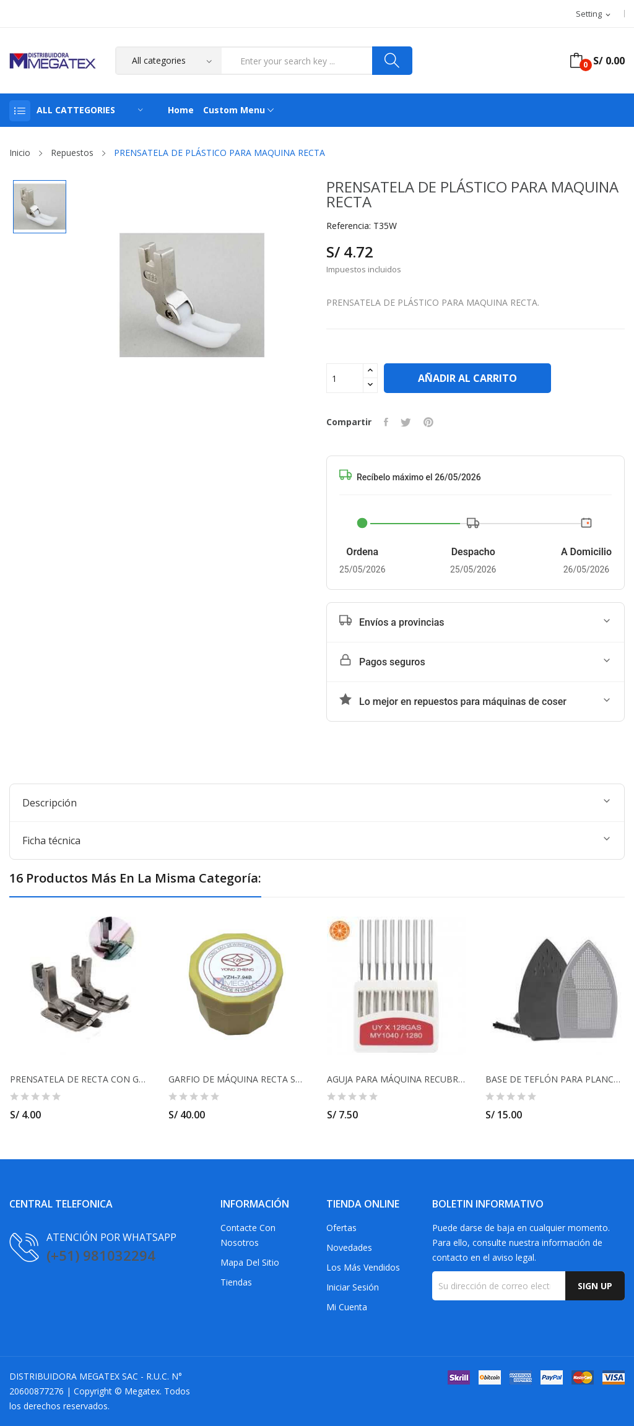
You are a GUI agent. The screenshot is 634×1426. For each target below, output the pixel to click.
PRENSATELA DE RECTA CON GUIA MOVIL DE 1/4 (79, 1079)
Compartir (386, 422)
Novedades (349, 1247)
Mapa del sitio (249, 1262)
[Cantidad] (344, 378)
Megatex (142, 1391)
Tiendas (236, 1282)
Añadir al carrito (467, 378)
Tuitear (405, 422)
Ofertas (341, 1228)
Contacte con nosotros (248, 1235)
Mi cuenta (346, 1307)
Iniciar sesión (352, 1287)
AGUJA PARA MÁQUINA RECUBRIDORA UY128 (396, 1079)
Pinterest (428, 422)
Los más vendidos (363, 1267)
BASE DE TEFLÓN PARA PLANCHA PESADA (554, 1079)
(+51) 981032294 (100, 1255)
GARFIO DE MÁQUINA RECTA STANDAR (237, 1079)
